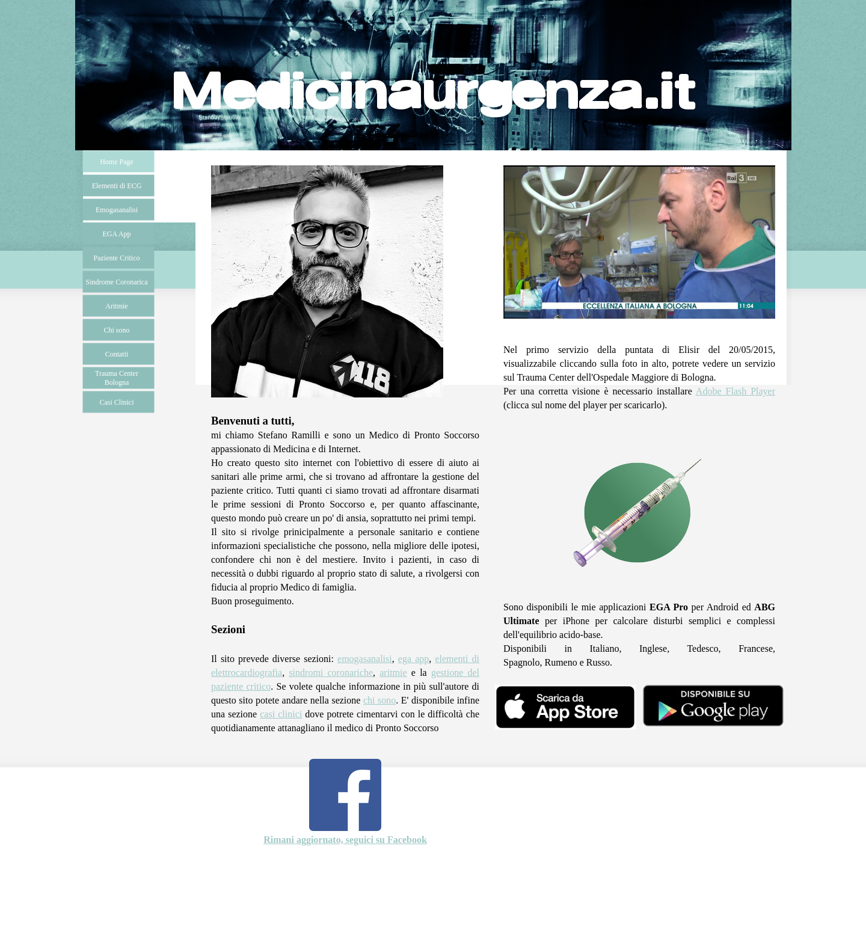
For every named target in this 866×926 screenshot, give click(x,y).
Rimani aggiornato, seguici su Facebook (345, 840)
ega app (413, 659)
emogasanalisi (364, 659)
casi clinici (281, 714)
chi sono (379, 700)
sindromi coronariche (331, 672)
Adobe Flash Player (735, 391)
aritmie (393, 672)
